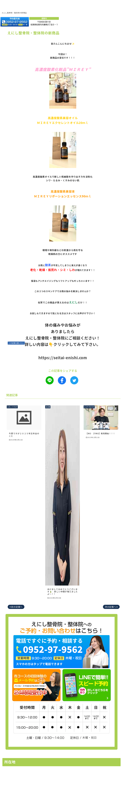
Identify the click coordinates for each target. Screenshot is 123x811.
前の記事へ (17, 606)
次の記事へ (110, 606)
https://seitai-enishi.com (62, 357)
